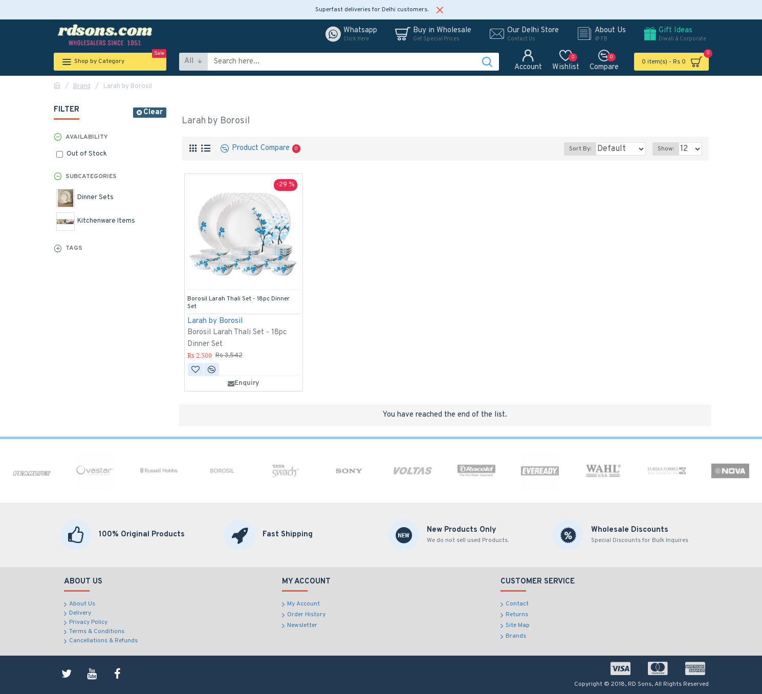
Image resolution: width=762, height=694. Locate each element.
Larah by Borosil (215, 321)
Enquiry (243, 383)
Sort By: (572, 149)
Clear (153, 112)
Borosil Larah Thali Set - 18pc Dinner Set (238, 303)
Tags (74, 248)
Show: (669, 149)
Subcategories (91, 176)
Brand (82, 86)
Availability (87, 137)
